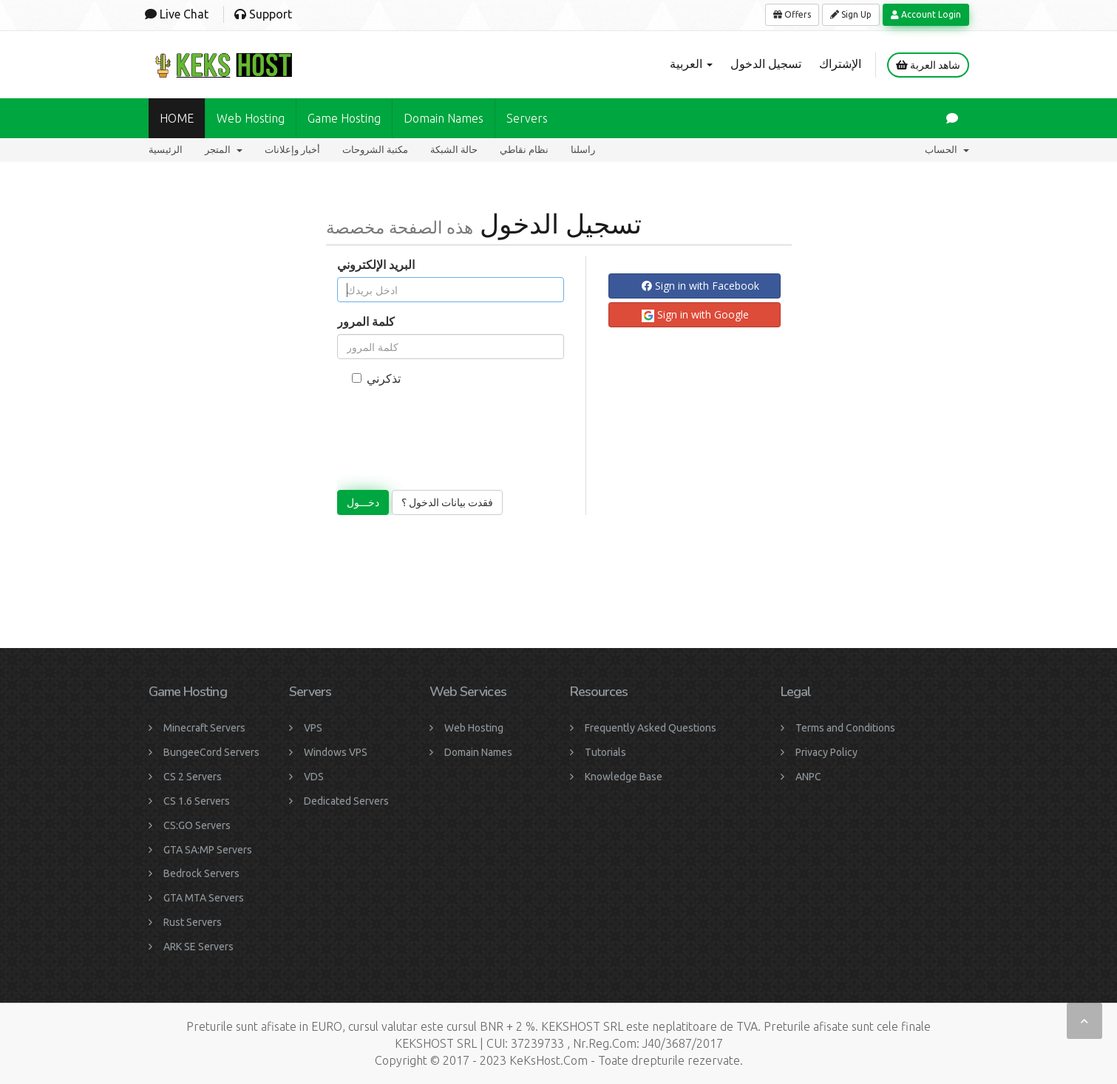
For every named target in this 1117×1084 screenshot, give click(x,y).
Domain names (443, 118)
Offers (792, 14)
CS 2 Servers (192, 777)
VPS (313, 728)
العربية (691, 63)
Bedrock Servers (201, 873)
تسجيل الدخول (765, 63)
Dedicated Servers (346, 801)
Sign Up (851, 14)
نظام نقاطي (524, 149)
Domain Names (478, 752)
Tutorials (605, 752)
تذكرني (376, 378)
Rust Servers (192, 922)
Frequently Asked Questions (650, 728)
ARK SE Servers (198, 946)
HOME (177, 118)
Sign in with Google (695, 314)
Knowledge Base (623, 777)
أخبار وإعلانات (292, 149)
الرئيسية (166, 149)
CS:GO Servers (197, 825)
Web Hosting (251, 118)
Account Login (926, 14)
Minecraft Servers (204, 728)
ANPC (808, 777)
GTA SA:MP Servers (207, 850)
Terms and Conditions (845, 728)
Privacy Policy (826, 752)
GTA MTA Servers (203, 898)
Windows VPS (335, 752)
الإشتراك (840, 63)
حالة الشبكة (454, 149)
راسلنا (583, 149)
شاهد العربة (928, 65)
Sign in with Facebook (700, 286)
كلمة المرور (366, 321)
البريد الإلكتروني (376, 264)
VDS (314, 777)
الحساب (947, 149)
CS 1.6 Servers (196, 801)
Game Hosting (344, 118)
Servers (527, 118)
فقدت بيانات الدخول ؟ (447, 502)
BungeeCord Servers (211, 752)
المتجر (223, 149)
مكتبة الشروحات (375, 149)
